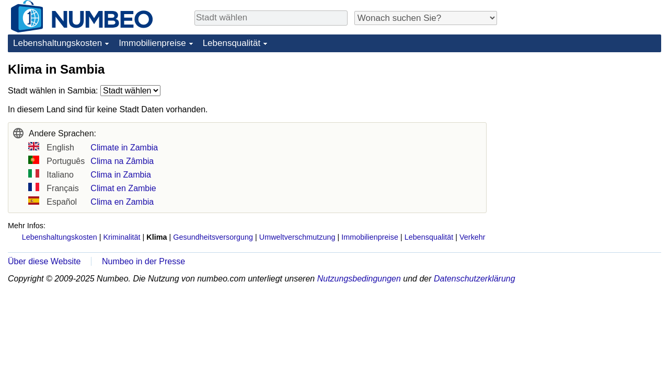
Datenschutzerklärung (474, 278)
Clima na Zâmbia (122, 161)
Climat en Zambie (123, 188)
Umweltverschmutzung (297, 237)
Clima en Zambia (122, 201)
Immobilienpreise (152, 43)
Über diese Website (44, 261)
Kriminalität (121, 237)
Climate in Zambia (124, 147)
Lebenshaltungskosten (57, 43)
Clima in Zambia (120, 174)
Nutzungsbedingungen (359, 278)
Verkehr (472, 237)
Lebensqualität (232, 43)
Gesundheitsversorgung (213, 237)
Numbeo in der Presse (143, 261)
